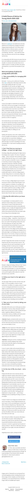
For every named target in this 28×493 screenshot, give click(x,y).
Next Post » (23, 462)
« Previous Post (5, 462)
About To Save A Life (6, 463)
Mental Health (13, 20)
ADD (9, 20)
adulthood (9, 43)
